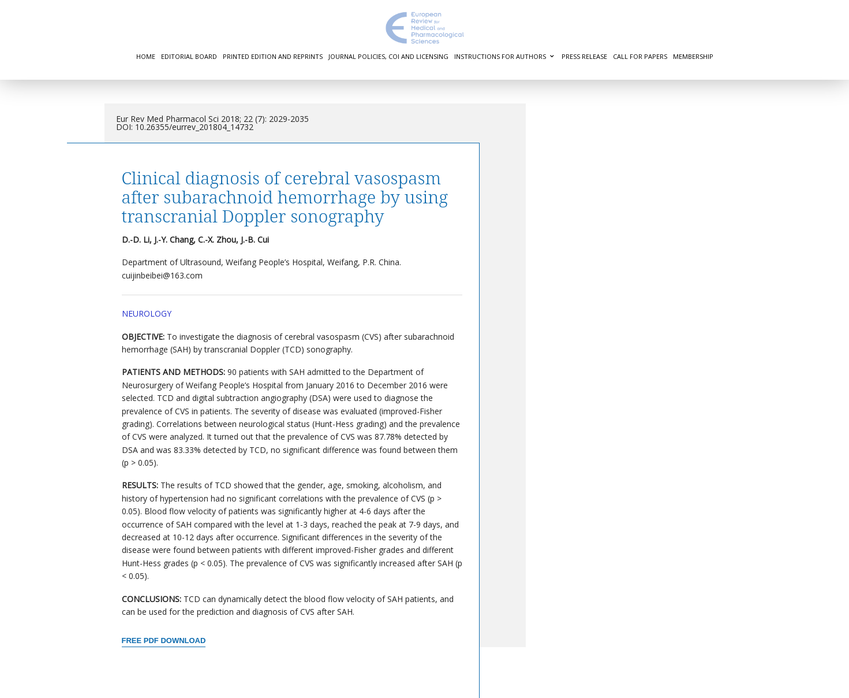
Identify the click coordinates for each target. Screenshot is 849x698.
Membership (693, 56)
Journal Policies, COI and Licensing (388, 56)
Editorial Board (189, 56)
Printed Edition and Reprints (273, 56)
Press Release (584, 56)
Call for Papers (640, 56)
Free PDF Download (164, 640)
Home (145, 56)
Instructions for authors (500, 56)
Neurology (146, 313)
